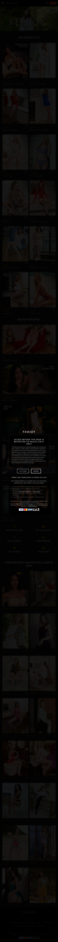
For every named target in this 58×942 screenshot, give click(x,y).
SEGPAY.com (32, 505)
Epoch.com (19, 504)
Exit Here (23, 471)
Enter (36, 471)
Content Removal (32, 506)
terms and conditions (24, 492)
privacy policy (36, 492)
